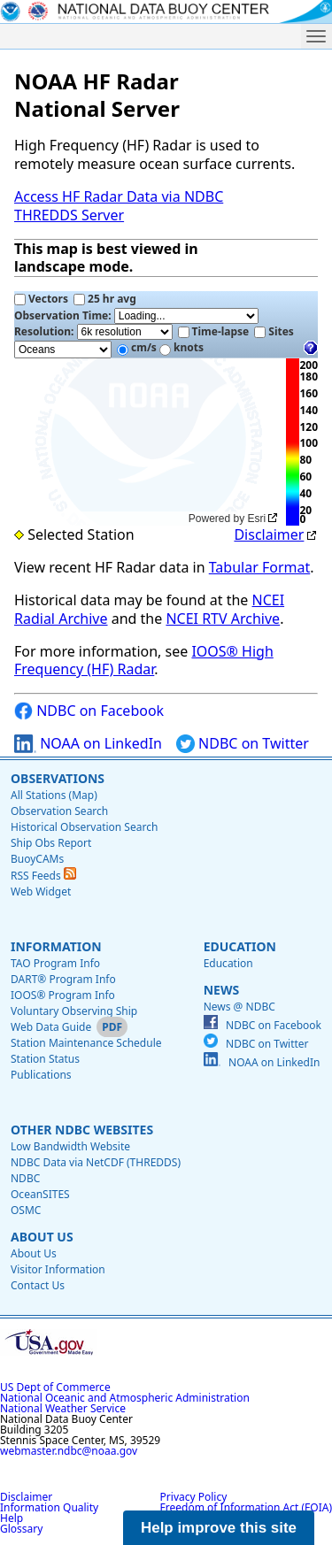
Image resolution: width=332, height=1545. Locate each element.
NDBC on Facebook (89, 711)
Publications (41, 1074)
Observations (57, 778)
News (221, 989)
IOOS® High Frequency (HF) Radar (144, 661)
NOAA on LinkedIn (88, 743)
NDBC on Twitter (242, 743)
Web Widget (41, 891)
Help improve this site (219, 1527)
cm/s (137, 347)
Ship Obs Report (51, 842)
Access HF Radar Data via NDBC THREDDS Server (118, 206)
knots (181, 347)
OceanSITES (40, 1194)
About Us (42, 1236)
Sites (274, 331)
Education (240, 946)
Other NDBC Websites (82, 1129)
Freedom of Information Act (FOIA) (246, 1507)
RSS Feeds (43, 875)
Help (11, 1518)
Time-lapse (214, 331)
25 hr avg (104, 298)
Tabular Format (260, 567)
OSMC (26, 1210)
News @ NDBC (239, 1006)
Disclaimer (269, 534)
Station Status (45, 1058)
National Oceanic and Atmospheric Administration (125, 1397)
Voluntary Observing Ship (74, 1010)
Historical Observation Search (84, 826)
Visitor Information (58, 1269)
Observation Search (59, 811)
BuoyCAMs (37, 858)
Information (56, 946)
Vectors (41, 298)
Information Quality (49, 1507)
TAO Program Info (55, 963)
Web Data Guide (51, 1026)
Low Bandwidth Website (70, 1146)
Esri (257, 518)
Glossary (21, 1528)
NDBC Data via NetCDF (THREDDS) (96, 1162)
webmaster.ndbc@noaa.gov (68, 1450)
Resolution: (93, 332)
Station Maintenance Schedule (86, 1042)
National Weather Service (63, 1408)
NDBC (25, 1178)
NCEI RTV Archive (223, 618)
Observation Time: (136, 316)
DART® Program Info (63, 979)
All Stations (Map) (54, 795)
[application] (148, 442)
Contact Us (38, 1285)
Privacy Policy (194, 1496)
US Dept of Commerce (55, 1387)
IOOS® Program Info (63, 995)
